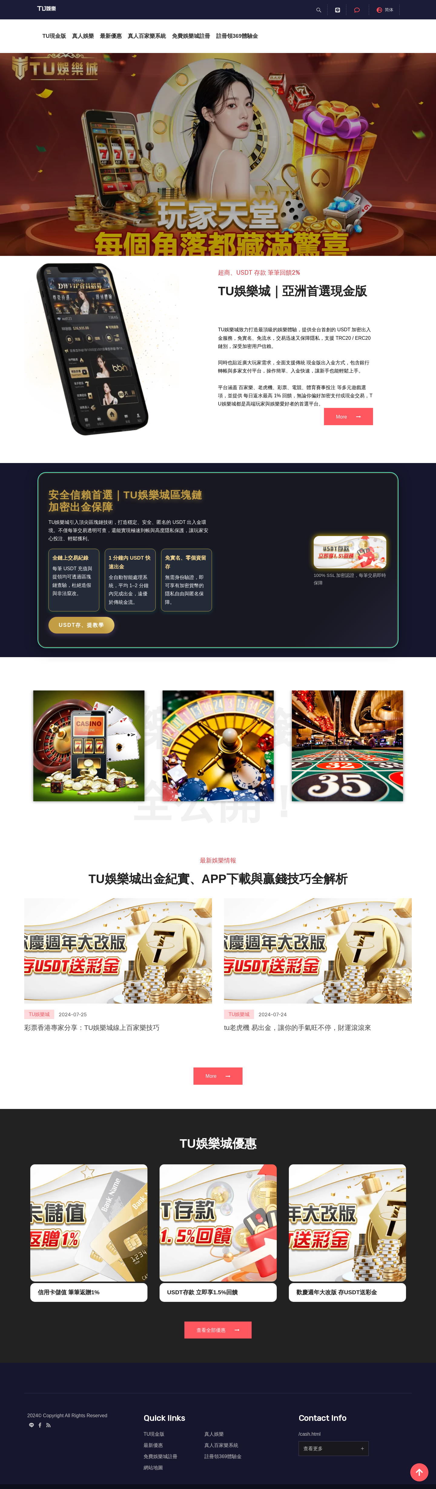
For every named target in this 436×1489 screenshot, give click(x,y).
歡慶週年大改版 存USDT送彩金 (336, 1318)
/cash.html (310, 1434)
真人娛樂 (83, 36)
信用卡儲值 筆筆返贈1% (69, 1318)
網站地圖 (153, 1467)
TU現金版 (54, 36)
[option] (218, 154)
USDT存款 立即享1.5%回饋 (202, 1318)
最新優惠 (111, 36)
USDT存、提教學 (81, 625)
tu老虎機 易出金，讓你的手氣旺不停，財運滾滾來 (297, 1001)
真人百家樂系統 (147, 36)
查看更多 (313, 1448)
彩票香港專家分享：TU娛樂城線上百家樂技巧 (92, 1001)
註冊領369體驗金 (237, 36)
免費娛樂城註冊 (191, 36)
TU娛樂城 (39, 988)
